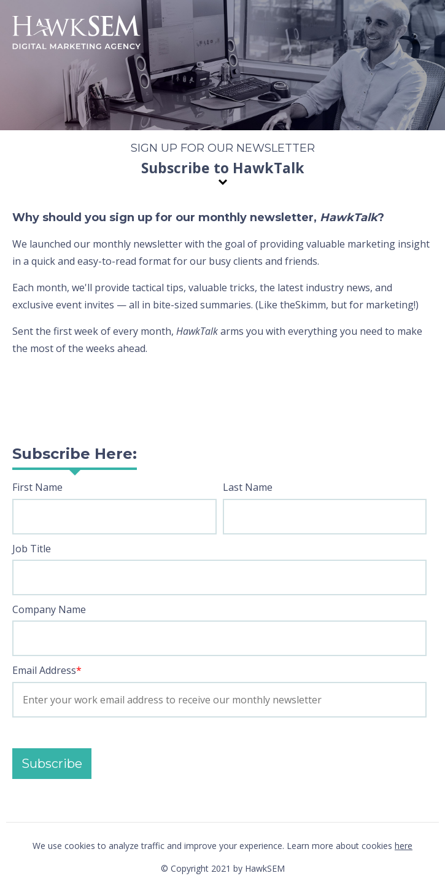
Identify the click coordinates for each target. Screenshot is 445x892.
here (403, 845)
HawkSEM (76, 33)
